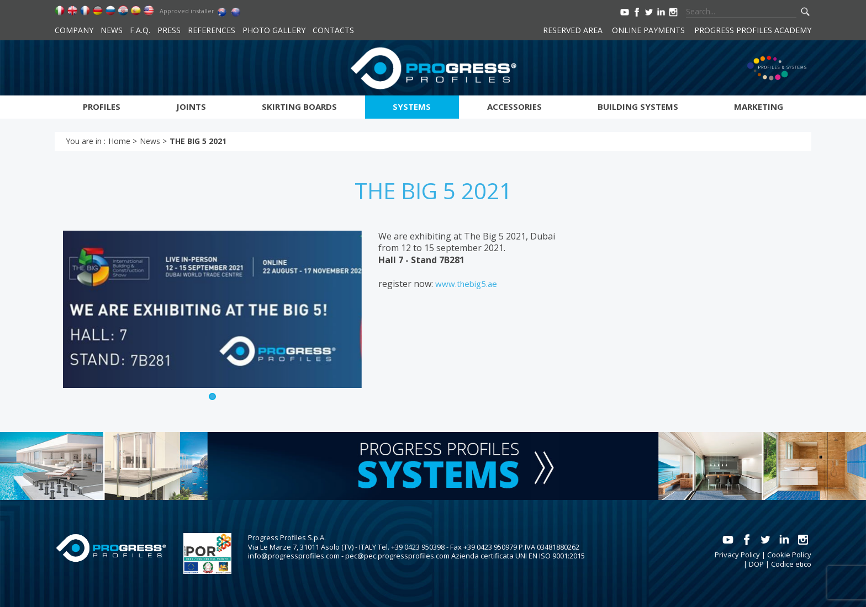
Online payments (648, 30)
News (112, 30)
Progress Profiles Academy (752, 30)
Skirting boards (299, 106)
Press (169, 30)
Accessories (514, 106)
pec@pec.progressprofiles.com (397, 556)
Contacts (333, 30)
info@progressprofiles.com (294, 556)
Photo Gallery (273, 30)
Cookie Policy (789, 555)
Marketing (758, 106)
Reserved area (573, 30)
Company (74, 30)
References (211, 30)
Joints (191, 106)
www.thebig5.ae (466, 283)
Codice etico (791, 564)
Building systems (638, 106)
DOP (756, 564)
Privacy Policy (737, 555)
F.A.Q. (140, 30)
